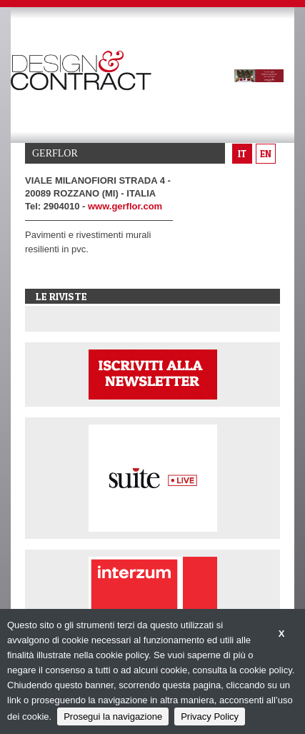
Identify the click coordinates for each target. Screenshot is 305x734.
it (242, 153)
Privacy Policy (210, 716)
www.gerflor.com (125, 206)
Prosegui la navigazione (113, 716)
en (265, 153)
